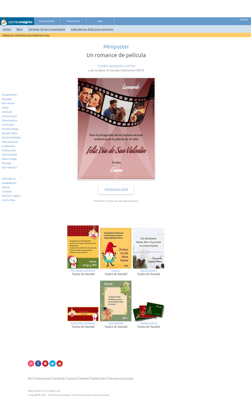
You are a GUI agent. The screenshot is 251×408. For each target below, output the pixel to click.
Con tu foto (8, 200)
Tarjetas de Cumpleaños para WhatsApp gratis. (26, 35)
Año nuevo (8, 103)
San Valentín (9, 167)
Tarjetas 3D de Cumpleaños (46, 29)
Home (7, 29)
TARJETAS (73, 21)
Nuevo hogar (9, 158)
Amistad (7, 111)
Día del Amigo (10, 128)
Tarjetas (7, 191)
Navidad (6, 99)
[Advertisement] (97, 8)
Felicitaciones (10, 141)
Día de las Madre (11, 137)
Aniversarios (9, 116)
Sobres (6, 187)
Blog (20, 29)
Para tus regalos (11, 195)
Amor (5, 107)
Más (100, 21)
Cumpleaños (9, 94)
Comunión (8, 124)
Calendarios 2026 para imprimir (92, 29)
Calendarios (9, 178)
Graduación (8, 145)
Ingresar (244, 19)
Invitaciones (9, 150)
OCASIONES (47, 21)
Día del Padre (10, 133)
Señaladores (9, 182)
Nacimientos (9, 154)
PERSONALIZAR (116, 189)
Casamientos (9, 120)
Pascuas (6, 163)
